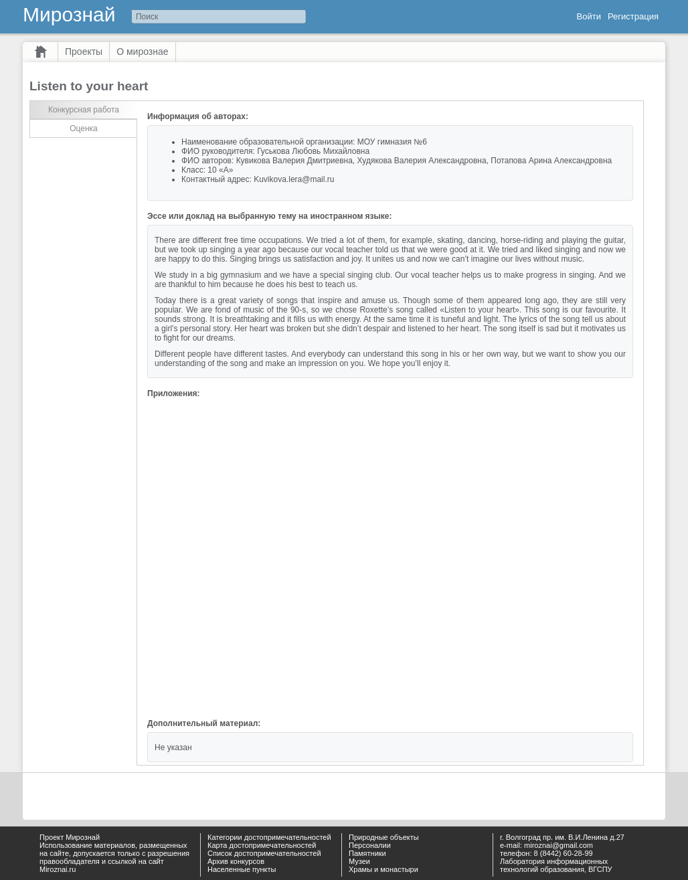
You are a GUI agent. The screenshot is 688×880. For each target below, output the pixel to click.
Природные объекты (384, 837)
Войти (589, 16)
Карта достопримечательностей (261, 845)
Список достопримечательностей (264, 853)
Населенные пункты (241, 869)
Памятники (367, 853)
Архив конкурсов (235, 861)
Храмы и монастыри (383, 869)
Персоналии (370, 845)
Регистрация (633, 16)
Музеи (359, 861)
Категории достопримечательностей (269, 837)
